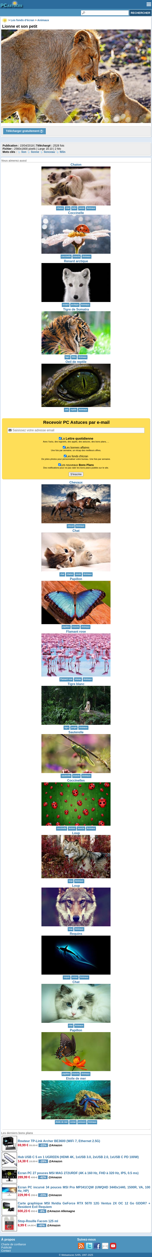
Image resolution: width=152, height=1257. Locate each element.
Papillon (76, 579)
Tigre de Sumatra (76, 309)
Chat (76, 530)
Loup (76, 833)
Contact (6, 1250)
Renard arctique (76, 261)
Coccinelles (76, 780)
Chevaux (76, 482)
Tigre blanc (76, 684)
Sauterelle (76, 732)
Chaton (75, 164)
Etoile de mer (76, 1078)
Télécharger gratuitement (24, 131)
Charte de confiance (13, 1244)
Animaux (91, 208)
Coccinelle (76, 213)
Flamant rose (76, 631)
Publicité (6, 1247)
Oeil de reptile (76, 361)
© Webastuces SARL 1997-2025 (76, 1255)
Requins (76, 933)
